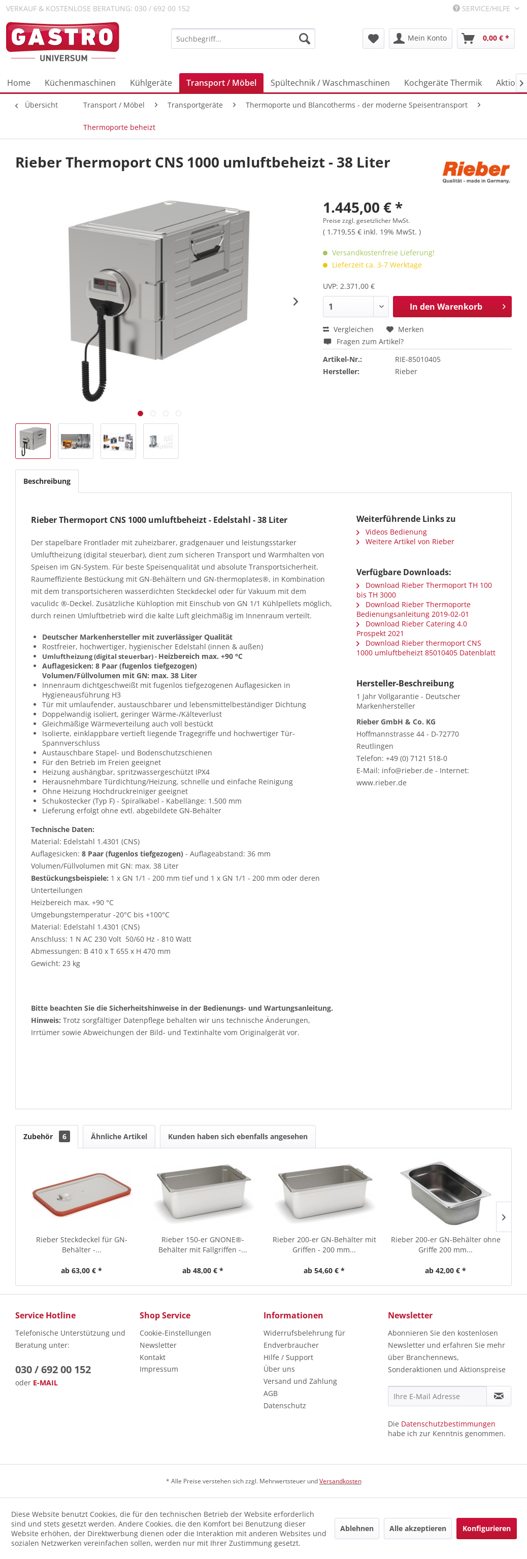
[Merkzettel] (373, 38)
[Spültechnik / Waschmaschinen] (330, 82)
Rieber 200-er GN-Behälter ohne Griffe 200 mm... (446, 1244)
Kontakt (153, 1357)
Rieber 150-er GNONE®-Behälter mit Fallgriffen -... (202, 1244)
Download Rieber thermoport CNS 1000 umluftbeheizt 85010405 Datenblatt (426, 647)
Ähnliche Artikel (119, 1136)
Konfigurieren (487, 1528)
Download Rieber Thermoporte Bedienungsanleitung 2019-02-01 (413, 609)
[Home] (19, 82)
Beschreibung (47, 481)
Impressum (159, 1369)
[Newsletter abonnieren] (498, 1396)
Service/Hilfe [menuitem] (482, 8)
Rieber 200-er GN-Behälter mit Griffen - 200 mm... (324, 1244)
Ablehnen (357, 1528)
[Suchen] (304, 38)
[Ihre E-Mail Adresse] (437, 1396)
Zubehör (46, 1136)
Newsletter (158, 1345)
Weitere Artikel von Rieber (405, 541)
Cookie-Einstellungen (175, 1333)
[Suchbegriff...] (243, 38)
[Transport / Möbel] (221, 82)
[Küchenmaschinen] (80, 82)
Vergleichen (348, 329)
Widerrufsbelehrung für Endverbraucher (304, 1339)
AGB (271, 1393)
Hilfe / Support (288, 1357)
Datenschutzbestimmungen (448, 1424)
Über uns (279, 1369)
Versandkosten (340, 1481)
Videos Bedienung (391, 532)
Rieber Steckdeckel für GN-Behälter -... (81, 1244)
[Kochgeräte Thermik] (443, 82)
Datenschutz (285, 1405)
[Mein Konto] (420, 38)
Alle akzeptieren (417, 1528)
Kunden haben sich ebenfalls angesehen (238, 1136)
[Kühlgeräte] (151, 82)
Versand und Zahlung (300, 1381)
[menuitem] (243, 38)
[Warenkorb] (486, 38)
